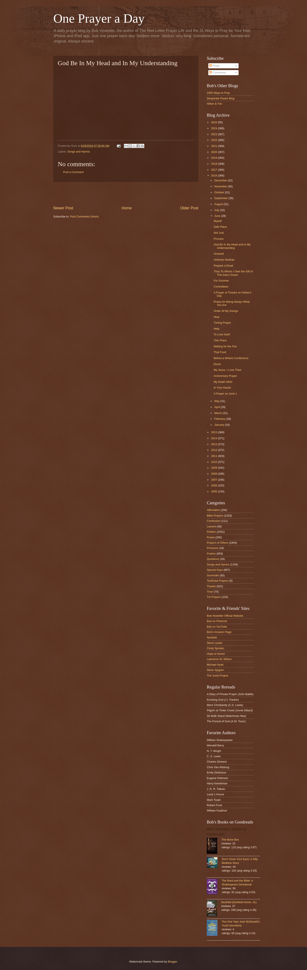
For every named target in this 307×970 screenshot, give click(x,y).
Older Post (189, 208)
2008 (214, 473)
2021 (214, 146)
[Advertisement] (126, 193)
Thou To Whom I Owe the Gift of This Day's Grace (233, 273)
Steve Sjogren (215, 670)
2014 (214, 438)
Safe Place (220, 226)
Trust (210, 591)
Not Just (219, 232)
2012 (214, 450)
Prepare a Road (223, 265)
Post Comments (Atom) (84, 216)
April (217, 407)
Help (216, 328)
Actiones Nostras (224, 259)
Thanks (211, 586)
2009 (214, 467)
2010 (214, 462)
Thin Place (220, 340)
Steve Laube (214, 642)
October (219, 192)
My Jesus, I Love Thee (227, 369)
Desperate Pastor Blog (221, 98)
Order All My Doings (226, 311)
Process (219, 238)
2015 (214, 432)
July (217, 210)
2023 (214, 134)
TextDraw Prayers (218, 580)
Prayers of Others (217, 542)
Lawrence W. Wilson (219, 659)
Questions (213, 559)
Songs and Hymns (78, 151)
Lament (211, 526)
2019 (214, 157)
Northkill (212, 637)
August (219, 204)
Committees (221, 286)
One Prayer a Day (99, 18)
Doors (217, 364)
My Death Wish (223, 381)
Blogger (172, 961)
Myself (218, 221)
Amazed (219, 253)
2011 (214, 456)
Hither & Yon (214, 103)
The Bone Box (230, 839)
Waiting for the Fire (225, 346)
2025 (214, 122)
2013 (214, 444)
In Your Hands (222, 387)
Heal (216, 316)
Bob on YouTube (217, 626)
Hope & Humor (216, 653)
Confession (213, 520)
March (218, 413)
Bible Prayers (215, 515)
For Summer (221, 280)
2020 (214, 152)
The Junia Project (217, 675)
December (221, 180)
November (221, 186)
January (219, 424)
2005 (214, 491)
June (217, 215)
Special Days (215, 569)
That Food (220, 352)
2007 (214, 479)
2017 (214, 169)
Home (127, 208)
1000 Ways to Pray (218, 92)
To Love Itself (222, 334)
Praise (211, 537)
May (217, 401)
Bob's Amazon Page (219, 632)
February (220, 418)
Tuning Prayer (222, 322)
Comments (217, 72)
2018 (214, 163)
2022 (214, 140)
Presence (212, 548)
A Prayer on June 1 (225, 393)
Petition (211, 531)
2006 (214, 485)
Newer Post (63, 208)
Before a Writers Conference (231, 358)
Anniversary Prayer (225, 375)
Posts (214, 65)
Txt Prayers (214, 597)
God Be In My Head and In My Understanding (232, 246)
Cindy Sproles (215, 648)
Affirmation (213, 510)
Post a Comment (73, 172)
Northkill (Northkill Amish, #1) (238, 902)
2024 (214, 128)
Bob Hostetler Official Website (225, 615)
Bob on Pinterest (217, 621)
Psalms (211, 553)
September (221, 198)
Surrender (213, 575)
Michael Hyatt (215, 664)
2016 (214, 175)
